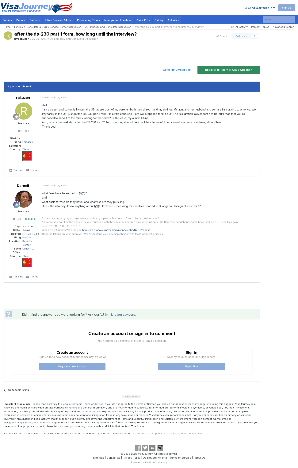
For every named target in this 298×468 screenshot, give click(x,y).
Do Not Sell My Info (155, 457)
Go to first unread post (177, 69)
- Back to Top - (132, 396)
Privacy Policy (131, 457)
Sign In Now (191, 366)
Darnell (23, 186)
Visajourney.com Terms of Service (83, 403)
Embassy (27, 141)
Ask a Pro (143, 19)
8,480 (30, 218)
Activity (173, 19)
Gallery (159, 19)
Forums (7, 19)
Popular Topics (260, 26)
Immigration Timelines (118, 19)
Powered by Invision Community (149, 462)
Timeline (18, 170)
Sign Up (286, 7)
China (25, 149)
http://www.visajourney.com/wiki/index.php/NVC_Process (116, 229)
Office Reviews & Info (59, 19)
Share (221, 36)
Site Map (98, 457)
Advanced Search (283, 26)
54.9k (17, 218)
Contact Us (113, 457)
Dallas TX (28, 248)
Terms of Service (180, 457)
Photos (34, 170)
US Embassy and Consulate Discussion (74, 38)
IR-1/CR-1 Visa (30, 233)
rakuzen (23, 38)
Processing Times (88, 19)
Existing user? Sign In (259, 7)
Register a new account (72, 366)
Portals (20, 19)
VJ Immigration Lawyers (117, 314)
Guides (34, 19)
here (92, 426)
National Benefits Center (27, 241)
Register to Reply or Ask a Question (228, 69)
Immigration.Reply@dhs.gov (20, 422)
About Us (199, 457)
